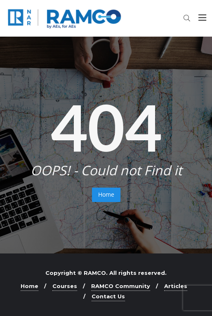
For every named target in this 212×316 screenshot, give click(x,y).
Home (106, 194)
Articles (175, 286)
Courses (64, 286)
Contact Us (108, 296)
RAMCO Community (120, 286)
